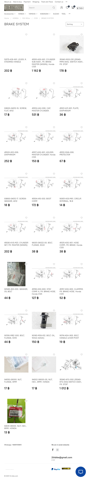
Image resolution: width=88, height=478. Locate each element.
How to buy (17, 2)
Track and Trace (47, 2)
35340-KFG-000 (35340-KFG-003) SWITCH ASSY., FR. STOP (71, 382)
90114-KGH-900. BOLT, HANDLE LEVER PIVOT (69, 336)
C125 (36, 18)
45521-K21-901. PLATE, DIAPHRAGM (69, 109)
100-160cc (26, 18)
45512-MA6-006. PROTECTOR (67, 153)
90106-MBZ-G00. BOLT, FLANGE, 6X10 (14, 336)
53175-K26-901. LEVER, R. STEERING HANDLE (15, 60)
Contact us (59, 2)
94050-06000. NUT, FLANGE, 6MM (13, 380)
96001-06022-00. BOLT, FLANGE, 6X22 (42, 243)
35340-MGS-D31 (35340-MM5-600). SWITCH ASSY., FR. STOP (71, 61)
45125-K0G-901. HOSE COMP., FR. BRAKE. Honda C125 (71, 245)
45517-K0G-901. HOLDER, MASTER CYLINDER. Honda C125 (43, 154)
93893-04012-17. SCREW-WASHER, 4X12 (15, 199)
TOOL (64, 14)
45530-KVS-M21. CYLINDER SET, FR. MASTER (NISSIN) (16, 243)
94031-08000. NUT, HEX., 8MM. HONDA (15, 427)
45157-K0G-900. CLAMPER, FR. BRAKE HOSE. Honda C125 (71, 291)
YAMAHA (33, 14)
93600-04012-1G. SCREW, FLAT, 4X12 (15, 109)
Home (6, 18)
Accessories (10, 14)
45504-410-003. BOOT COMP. (41, 199)
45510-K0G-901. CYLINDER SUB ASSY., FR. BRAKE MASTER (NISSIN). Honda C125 (43, 63)
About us (7, 2)
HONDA (22, 14)
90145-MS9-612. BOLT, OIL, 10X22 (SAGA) (43, 336)
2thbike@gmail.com (62, 457)
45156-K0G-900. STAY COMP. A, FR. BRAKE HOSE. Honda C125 (44, 291)
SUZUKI (56, 14)
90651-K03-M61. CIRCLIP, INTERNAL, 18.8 (70, 199)
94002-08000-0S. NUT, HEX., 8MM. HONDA (42, 380)
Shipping (36, 2)
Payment (27, 2)
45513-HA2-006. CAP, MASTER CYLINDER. (41, 109)
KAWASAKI (45, 14)
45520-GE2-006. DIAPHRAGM (11, 153)
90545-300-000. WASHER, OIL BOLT (16, 290)
